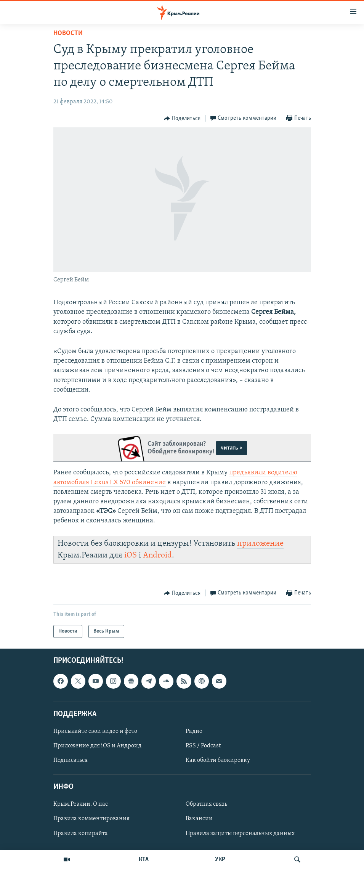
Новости (68, 33)
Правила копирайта (80, 833)
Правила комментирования (91, 819)
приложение (260, 544)
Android (157, 555)
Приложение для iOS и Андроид (97, 746)
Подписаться (70, 760)
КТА (144, 859)
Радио (194, 731)
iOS (130, 555)
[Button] (182, 118)
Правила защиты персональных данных (240, 833)
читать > (231, 448)
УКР (220, 859)
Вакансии (199, 819)
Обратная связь (206, 804)
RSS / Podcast (203, 746)
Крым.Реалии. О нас (80, 804)
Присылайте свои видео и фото (95, 731)
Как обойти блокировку (218, 760)
